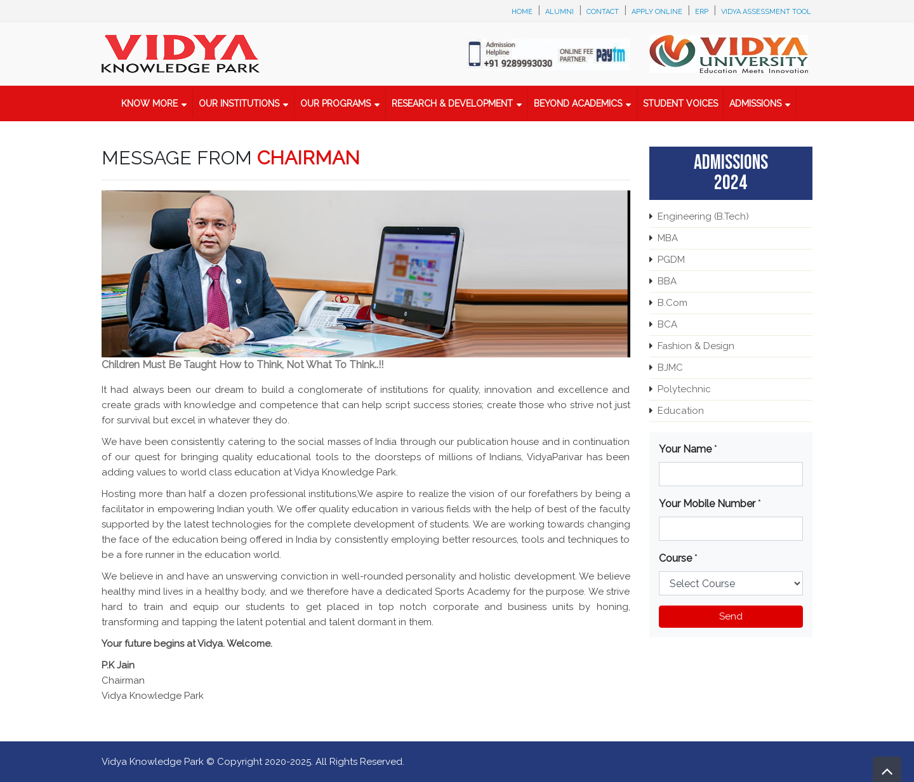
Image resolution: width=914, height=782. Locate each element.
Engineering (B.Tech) (703, 216)
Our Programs (335, 103)
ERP (701, 12)
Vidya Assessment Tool (766, 12)
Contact (602, 12)
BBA (667, 281)
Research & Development (452, 103)
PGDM (671, 259)
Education (681, 410)
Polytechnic (684, 389)
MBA (668, 238)
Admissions (755, 103)
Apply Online (657, 12)
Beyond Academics (578, 103)
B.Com (672, 302)
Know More (149, 103)
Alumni (559, 12)
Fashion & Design (696, 346)
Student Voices (680, 103)
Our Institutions (239, 103)
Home (522, 12)
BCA (667, 324)
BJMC (670, 367)
